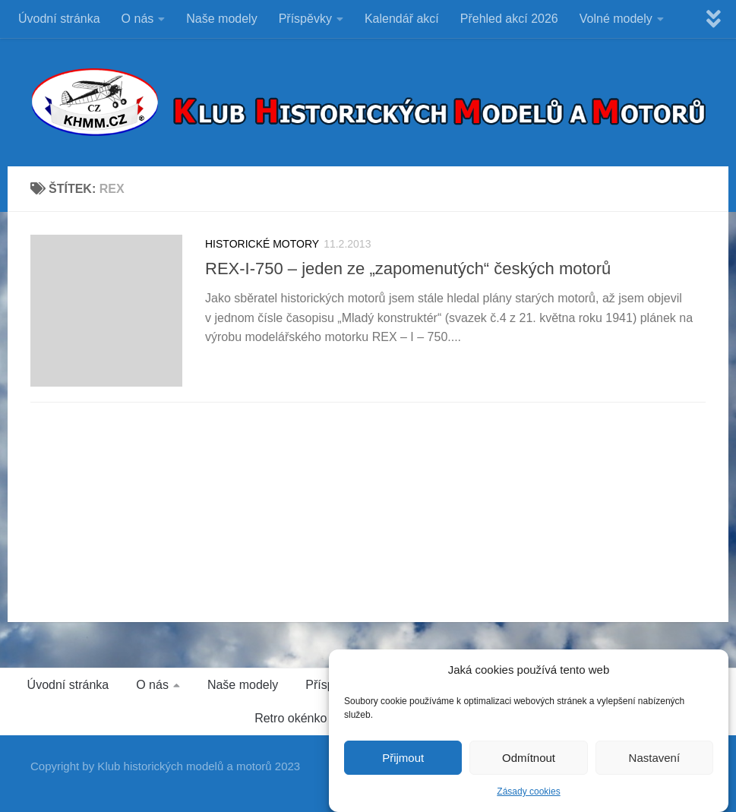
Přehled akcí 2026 (509, 18)
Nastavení (655, 757)
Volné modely (616, 18)
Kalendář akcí (402, 18)
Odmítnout (528, 757)
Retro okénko (290, 718)
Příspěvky (305, 18)
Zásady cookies (528, 791)
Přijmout (403, 757)
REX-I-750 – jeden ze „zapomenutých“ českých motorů (408, 268)
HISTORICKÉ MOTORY (262, 244)
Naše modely (221, 18)
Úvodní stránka (59, 18)
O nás (138, 18)
